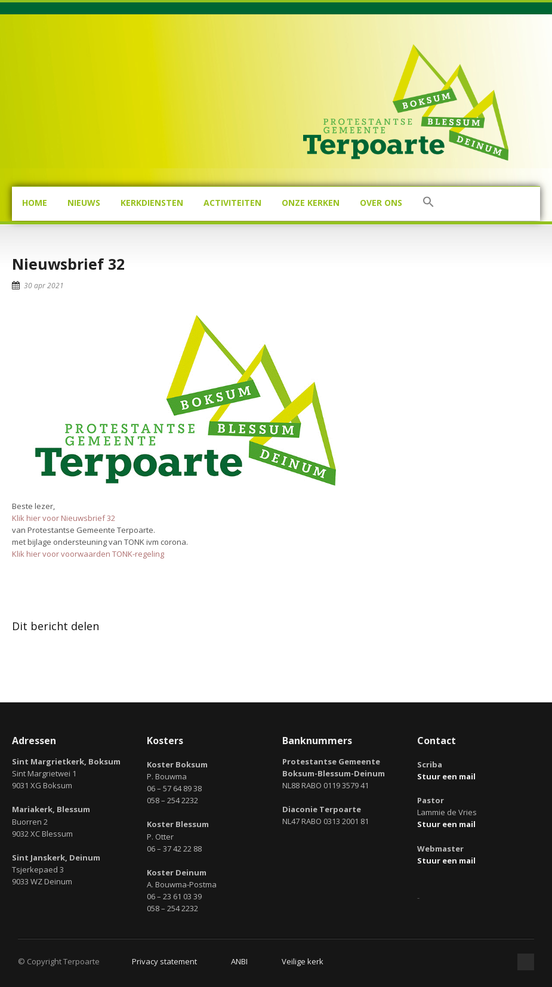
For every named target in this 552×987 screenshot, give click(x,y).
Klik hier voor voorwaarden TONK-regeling (88, 553)
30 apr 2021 (44, 285)
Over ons (381, 202)
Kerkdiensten (152, 202)
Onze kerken (311, 202)
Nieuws (83, 202)
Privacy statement (164, 961)
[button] (428, 204)
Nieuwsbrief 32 (68, 264)
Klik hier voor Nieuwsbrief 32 (63, 518)
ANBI (239, 961)
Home (34, 202)
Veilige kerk (302, 961)
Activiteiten (232, 202)
